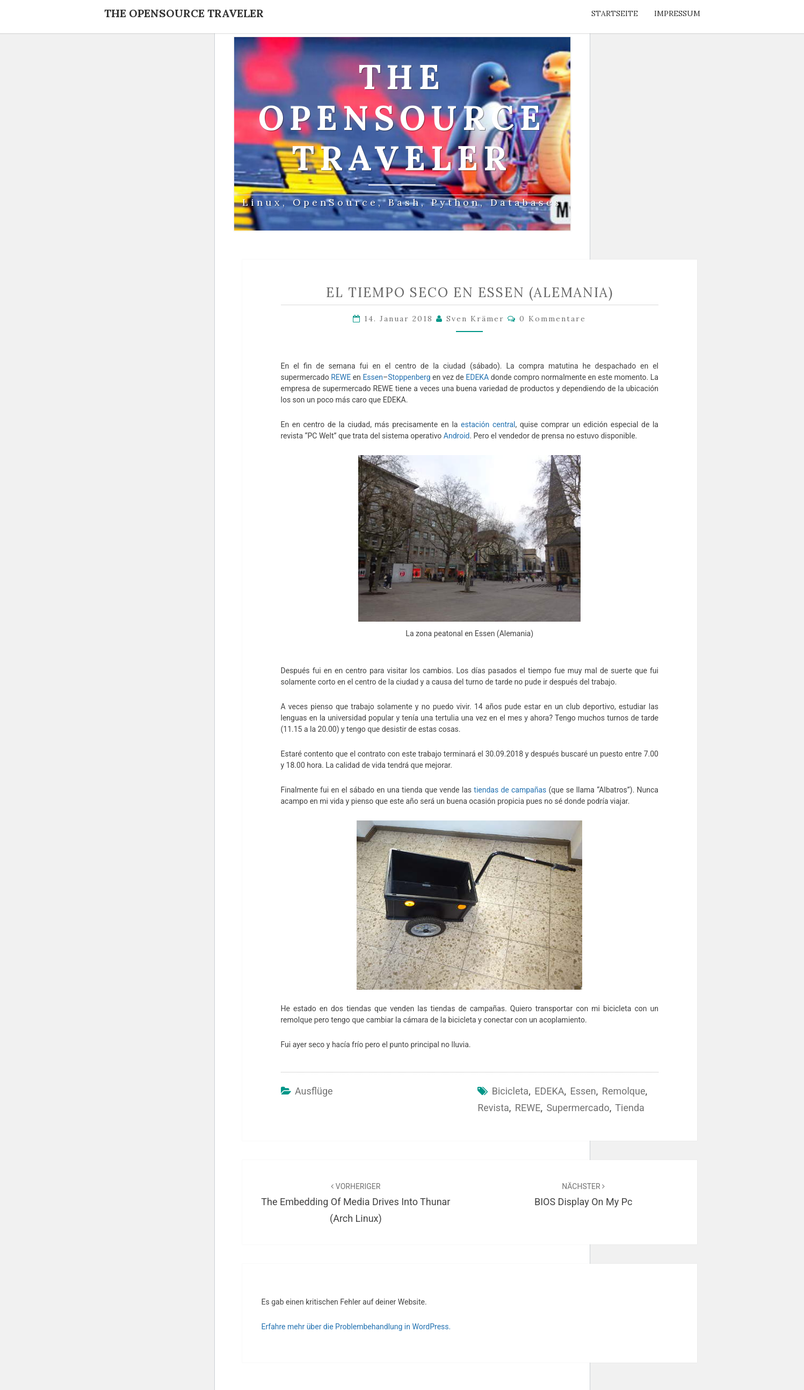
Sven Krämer (475, 318)
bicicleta (510, 1091)
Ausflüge (314, 1091)
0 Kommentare (552, 318)
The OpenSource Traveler (184, 13)
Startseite (614, 13)
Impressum (677, 13)
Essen (373, 377)
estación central (488, 424)
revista (493, 1107)
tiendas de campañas (510, 790)
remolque (624, 1091)
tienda (629, 1107)
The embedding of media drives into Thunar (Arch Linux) (355, 1203)
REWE (341, 377)
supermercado (577, 1107)
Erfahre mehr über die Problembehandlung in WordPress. (356, 1326)
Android (457, 435)
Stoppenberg (409, 377)
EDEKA (477, 377)
